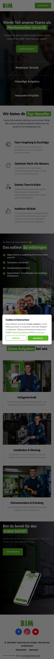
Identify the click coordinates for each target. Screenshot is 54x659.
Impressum (40, 332)
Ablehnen (16, 338)
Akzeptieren (38, 338)
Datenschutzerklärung (20, 332)
